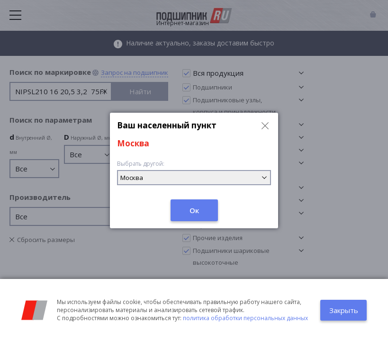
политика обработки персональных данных (245, 318)
